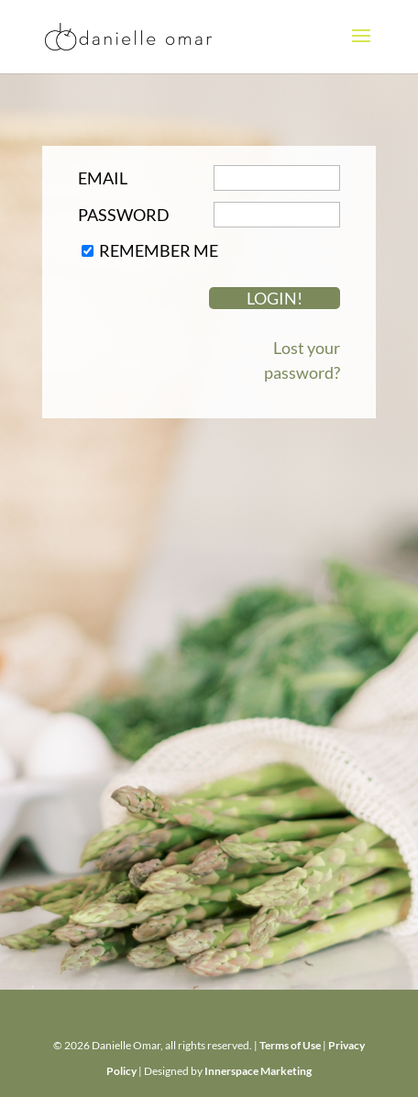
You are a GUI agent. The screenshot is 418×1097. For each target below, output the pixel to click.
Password (124, 215)
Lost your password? (302, 360)
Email (102, 178)
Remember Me (158, 250)
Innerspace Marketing (258, 1071)
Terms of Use (290, 1045)
